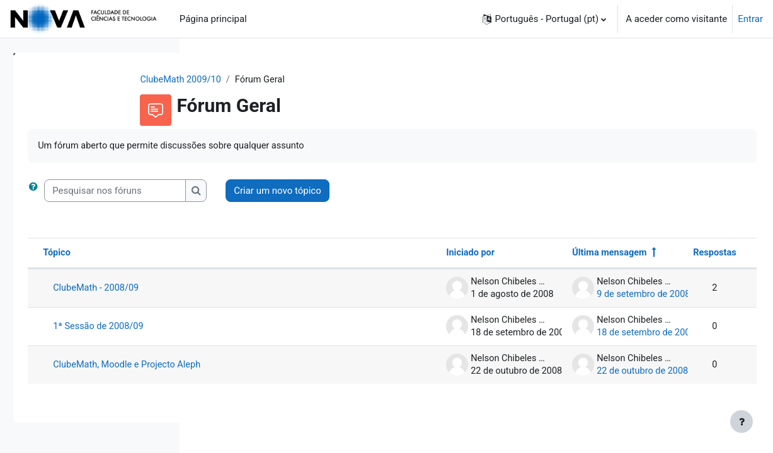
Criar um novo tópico (454, 191)
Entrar (750, 19)
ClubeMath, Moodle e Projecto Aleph (305, 366)
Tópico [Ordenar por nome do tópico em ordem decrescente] (233, 254)
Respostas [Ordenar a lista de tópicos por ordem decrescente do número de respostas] (685, 254)
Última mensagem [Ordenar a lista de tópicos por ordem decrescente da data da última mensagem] (581, 254)
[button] (544, 19)
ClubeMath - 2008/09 (273, 289)
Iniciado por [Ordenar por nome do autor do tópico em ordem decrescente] (441, 254)
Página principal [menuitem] (213, 19)
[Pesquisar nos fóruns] (291, 191)
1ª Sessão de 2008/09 (276, 327)
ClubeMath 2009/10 (256, 80)
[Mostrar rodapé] (741, 421)
